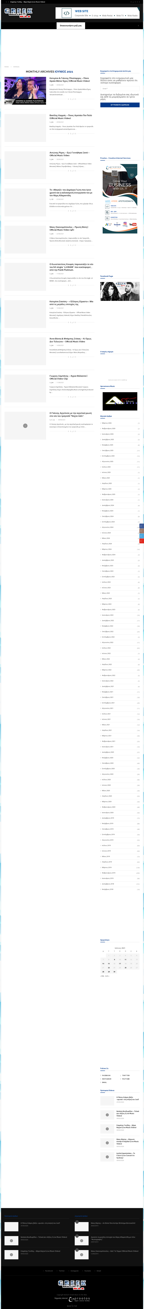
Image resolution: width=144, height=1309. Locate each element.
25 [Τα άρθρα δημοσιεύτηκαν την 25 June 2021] (125, 968)
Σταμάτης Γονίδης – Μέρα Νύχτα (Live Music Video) (126, 1126)
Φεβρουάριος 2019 (108, 873)
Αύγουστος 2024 (107, 527)
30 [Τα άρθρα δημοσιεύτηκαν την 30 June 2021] (114, 972)
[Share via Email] (75, 99)
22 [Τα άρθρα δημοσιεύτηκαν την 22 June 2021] (109, 968)
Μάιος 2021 (106, 725)
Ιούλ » (107, 976)
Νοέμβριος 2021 (107, 692)
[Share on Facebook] (70, 99)
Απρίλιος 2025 (107, 483)
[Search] (138, 25)
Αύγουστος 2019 (107, 840)
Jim (52, 85)
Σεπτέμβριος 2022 (108, 637)
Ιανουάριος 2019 (107, 878)
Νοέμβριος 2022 (107, 626)
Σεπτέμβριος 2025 (108, 456)
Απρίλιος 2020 (107, 796)
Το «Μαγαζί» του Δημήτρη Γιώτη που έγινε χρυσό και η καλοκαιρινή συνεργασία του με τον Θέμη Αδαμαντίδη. (71, 193)
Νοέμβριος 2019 (107, 823)
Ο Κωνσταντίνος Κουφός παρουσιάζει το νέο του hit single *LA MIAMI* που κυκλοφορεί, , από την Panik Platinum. (71, 267)
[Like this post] (68, 99)
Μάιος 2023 (106, 593)
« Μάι (102, 976)
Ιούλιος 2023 (106, 582)
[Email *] (120, 88)
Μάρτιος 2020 (106, 801)
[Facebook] (110, 1075)
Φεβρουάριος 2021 (108, 741)
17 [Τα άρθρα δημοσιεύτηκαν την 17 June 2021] (120, 964)
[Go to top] (72, 1306)
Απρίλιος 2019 (107, 862)
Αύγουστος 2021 (107, 708)
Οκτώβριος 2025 (107, 450)
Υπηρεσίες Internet (61, 1298)
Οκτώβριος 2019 (107, 829)
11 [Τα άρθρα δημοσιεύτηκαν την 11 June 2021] (125, 959)
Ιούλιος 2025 (106, 467)
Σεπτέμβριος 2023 (108, 577)
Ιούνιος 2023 (106, 588)
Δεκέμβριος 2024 (108, 505)
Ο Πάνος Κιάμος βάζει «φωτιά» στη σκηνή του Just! (128, 1098)
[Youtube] (137, 2)
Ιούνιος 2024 (106, 533)
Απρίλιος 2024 (107, 544)
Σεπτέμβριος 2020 (108, 768)
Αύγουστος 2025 (107, 461)
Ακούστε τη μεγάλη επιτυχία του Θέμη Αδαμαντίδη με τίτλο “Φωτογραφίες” (113, 1238)
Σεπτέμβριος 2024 (108, 522)
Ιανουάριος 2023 (107, 615)
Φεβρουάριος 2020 (108, 807)
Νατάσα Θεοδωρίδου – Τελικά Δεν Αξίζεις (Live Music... (28, 2)
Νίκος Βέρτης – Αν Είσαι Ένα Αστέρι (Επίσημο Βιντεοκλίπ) (113, 1223)
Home (7, 67)
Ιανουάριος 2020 (107, 812)
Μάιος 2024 (106, 538)
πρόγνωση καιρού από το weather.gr (117, 380)
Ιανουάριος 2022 (107, 681)
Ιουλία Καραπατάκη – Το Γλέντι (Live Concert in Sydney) (126, 1155)
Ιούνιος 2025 (106, 472)
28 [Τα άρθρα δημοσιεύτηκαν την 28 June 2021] (103, 972)
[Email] (139, 2)
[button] (6, 2)
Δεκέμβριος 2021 (108, 686)
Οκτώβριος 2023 (107, 571)
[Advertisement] (72, 46)
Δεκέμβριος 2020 (108, 752)
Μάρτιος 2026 (106, 423)
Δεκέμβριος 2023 (108, 560)
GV (52, 199)
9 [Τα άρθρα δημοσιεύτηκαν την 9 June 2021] (114, 959)
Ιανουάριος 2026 (107, 434)
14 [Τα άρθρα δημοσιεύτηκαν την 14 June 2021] (103, 964)
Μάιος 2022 (106, 659)
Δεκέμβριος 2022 (108, 620)
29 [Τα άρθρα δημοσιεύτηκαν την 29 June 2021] (109, 972)
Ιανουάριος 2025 (107, 500)
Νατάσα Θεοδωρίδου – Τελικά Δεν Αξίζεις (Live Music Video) (128, 1113)
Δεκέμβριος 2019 (108, 818)
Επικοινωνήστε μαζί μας (71, 26)
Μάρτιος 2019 (106, 867)
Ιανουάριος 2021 (107, 747)
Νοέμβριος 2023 (107, 566)
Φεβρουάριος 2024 (108, 555)
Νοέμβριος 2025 (107, 445)
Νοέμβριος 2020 (107, 758)
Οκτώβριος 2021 (107, 697)
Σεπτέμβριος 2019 (108, 834)
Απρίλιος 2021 (107, 730)
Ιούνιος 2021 (106, 719)
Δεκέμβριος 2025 (108, 439)
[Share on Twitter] (72, 99)
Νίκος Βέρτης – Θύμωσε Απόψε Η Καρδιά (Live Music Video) (128, 1141)
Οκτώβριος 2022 (107, 631)
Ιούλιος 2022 (106, 648)
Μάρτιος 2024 (106, 549)
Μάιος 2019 (106, 856)
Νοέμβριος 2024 (107, 511)
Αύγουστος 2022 (107, 642)
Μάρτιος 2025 (106, 489)
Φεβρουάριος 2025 (108, 494)
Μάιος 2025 (106, 478)
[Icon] (25, 425)
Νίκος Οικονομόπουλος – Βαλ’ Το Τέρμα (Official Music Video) (114, 1251)
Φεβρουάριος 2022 (108, 675)
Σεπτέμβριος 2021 (108, 703)
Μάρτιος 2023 (106, 604)
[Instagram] (110, 1079)
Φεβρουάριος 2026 (108, 428)
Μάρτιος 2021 (106, 736)
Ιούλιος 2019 (106, 845)
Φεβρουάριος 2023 (108, 609)
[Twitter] (130, 1075)
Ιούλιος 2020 (106, 779)
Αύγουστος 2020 (107, 774)
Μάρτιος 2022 (106, 670)
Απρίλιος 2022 (107, 664)
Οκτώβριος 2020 (107, 763)
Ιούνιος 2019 (106, 851)
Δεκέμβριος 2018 (108, 884)
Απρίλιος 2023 (107, 598)
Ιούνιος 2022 (106, 653)
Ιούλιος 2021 (106, 714)
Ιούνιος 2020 (106, 785)
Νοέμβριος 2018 (107, 889)
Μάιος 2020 (106, 790)
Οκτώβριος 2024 (107, 516)
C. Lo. (53, 420)
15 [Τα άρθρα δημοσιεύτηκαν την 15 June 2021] (109, 964)
